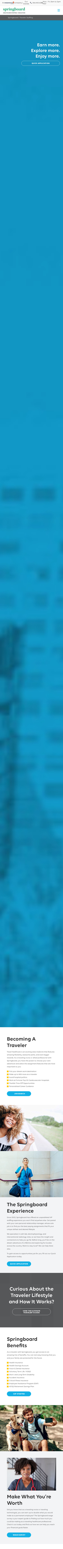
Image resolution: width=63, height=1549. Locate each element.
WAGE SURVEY (19, 1535)
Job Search (19, 1094)
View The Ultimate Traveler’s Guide (31, 1312)
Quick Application (19, 1264)
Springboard (13, 18)
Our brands (26, 3)
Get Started (19, 1394)
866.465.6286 (35, 3)
